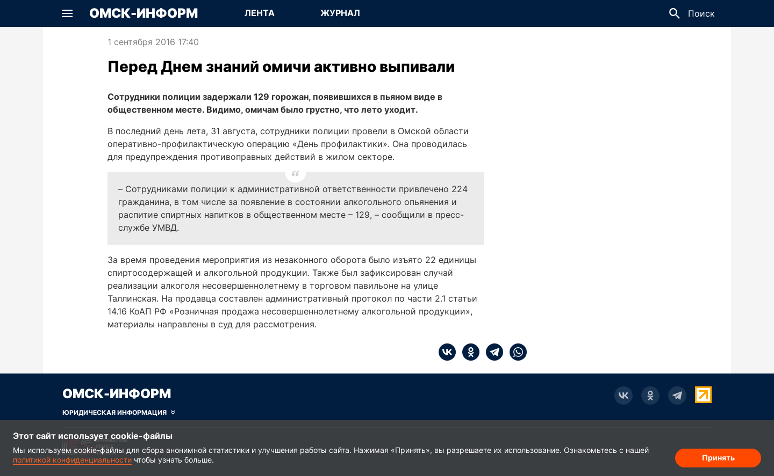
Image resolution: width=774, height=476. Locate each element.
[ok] (467, 352)
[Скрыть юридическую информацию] (118, 413)
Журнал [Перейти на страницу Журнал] (340, 13)
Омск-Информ (143, 13)
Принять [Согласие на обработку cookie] (718, 457)
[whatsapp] (515, 352)
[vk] (447, 352)
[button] (67, 13)
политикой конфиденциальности (72, 459)
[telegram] (491, 352)
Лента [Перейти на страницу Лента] (260, 13)
